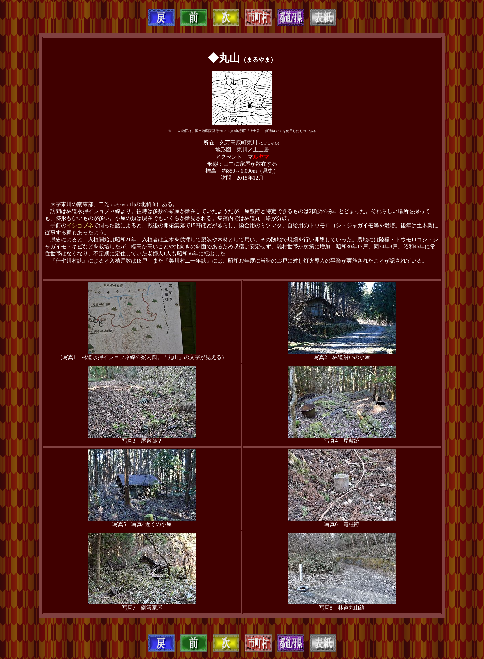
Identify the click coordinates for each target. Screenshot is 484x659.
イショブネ (79, 225)
